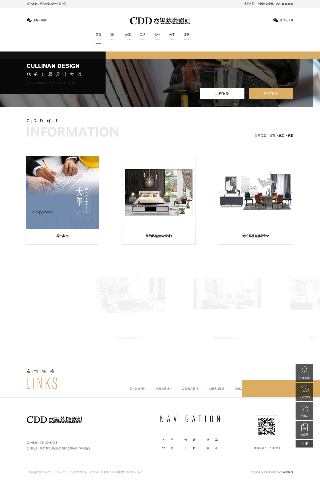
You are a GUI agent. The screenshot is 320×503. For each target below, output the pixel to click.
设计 (113, 36)
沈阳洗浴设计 (216, 388)
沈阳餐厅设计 (190, 388)
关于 (172, 36)
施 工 (212, 439)
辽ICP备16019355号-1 (129, 472)
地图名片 (249, 3)
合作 (157, 36)
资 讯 (212, 448)
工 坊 (190, 448)
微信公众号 (286, 20)
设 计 (190, 439)
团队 (187, 36)
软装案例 (271, 93)
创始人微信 (40, 20)
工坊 (143, 36)
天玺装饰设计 (138, 388)
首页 (98, 36)
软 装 (167, 448)
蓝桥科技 (288, 472)
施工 (128, 36)
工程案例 (222, 93)
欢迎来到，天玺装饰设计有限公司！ (48, 3)
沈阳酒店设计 (164, 388)
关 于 (167, 439)
